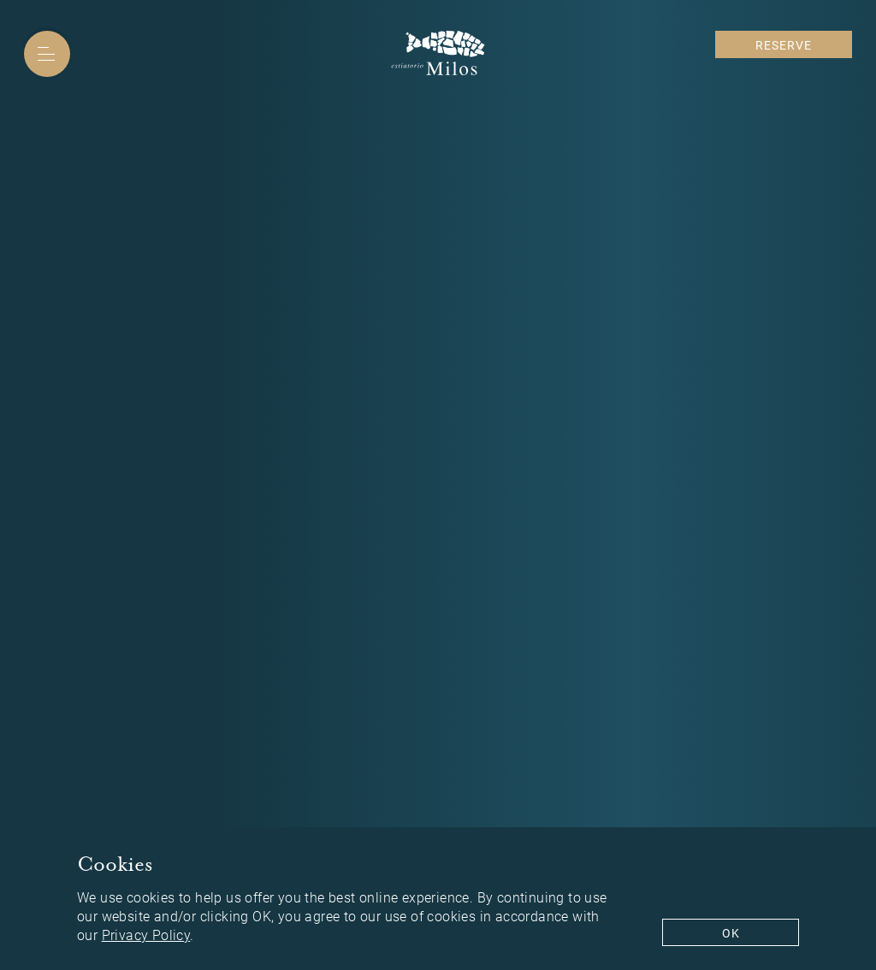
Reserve (783, 45)
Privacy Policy (146, 936)
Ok (731, 933)
